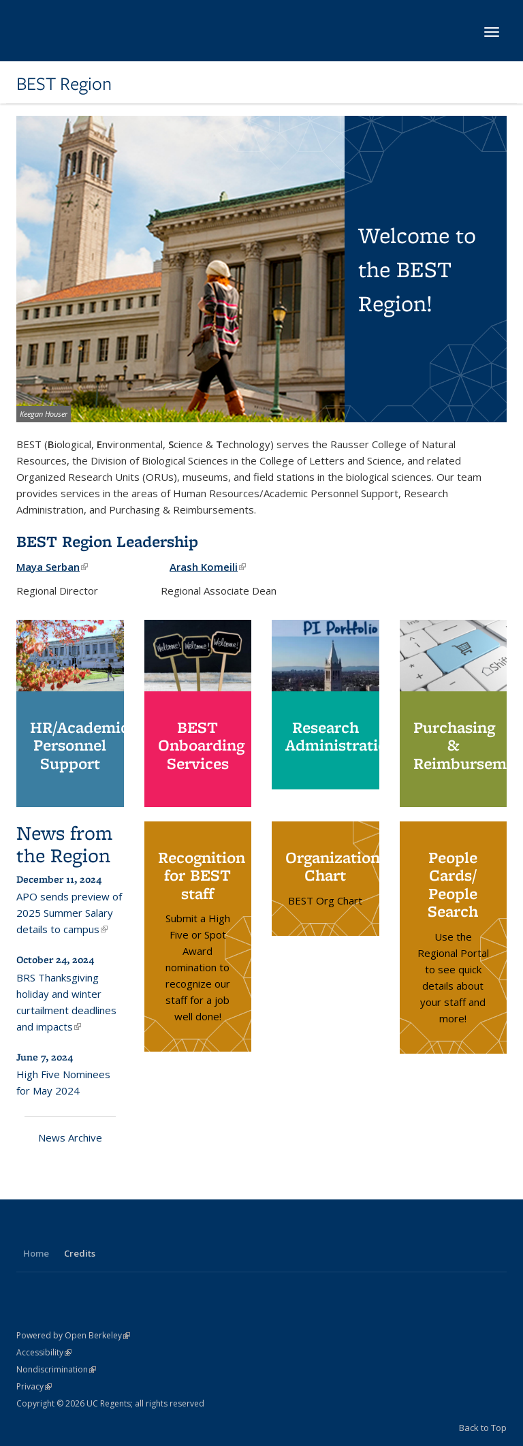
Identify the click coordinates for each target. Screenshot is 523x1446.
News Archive (70, 1137)
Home (36, 1253)
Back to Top (483, 1427)
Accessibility (44, 1352)
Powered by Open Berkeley (73, 1335)
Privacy (34, 1386)
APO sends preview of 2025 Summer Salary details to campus (69, 913)
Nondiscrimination (56, 1369)
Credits (79, 1253)
